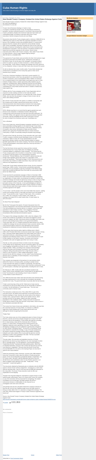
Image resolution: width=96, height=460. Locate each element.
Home (32, 455)
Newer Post (6, 455)
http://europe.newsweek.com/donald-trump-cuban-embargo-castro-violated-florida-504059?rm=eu (29, 399)
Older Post (59, 455)
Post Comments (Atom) (16, 458)
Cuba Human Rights (15, 7)
